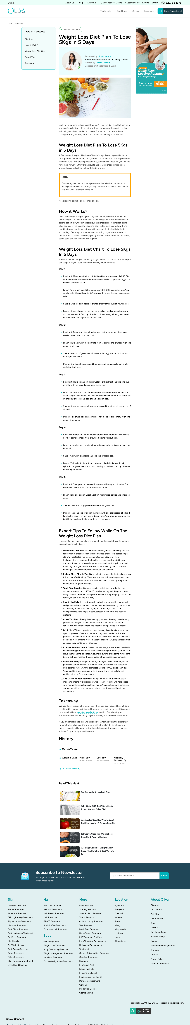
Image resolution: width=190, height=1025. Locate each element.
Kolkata (118, 896)
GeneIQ (83, 963)
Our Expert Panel (158, 910)
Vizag (117, 903)
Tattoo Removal (86, 896)
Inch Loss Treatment (53, 935)
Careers (154, 919)
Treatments (105, 11)
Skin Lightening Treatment (20, 896)
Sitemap (155, 928)
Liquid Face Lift (86, 947)
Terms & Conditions (160, 942)
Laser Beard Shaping (17, 943)
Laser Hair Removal (17, 884)
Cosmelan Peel (86, 971)
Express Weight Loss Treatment (58, 939)
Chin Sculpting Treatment (91, 899)
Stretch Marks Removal (90, 892)
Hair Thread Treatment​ (54, 892)
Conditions (122, 11)
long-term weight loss (87, 712)
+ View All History (71, 768)
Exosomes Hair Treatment (56, 907)
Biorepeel (83, 939)
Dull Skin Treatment (17, 915)
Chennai (119, 892)
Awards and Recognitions (163, 924)
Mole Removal (86, 884)
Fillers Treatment (16, 935)
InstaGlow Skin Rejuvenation (92, 919)
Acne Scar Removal (17, 892)
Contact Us (156, 933)
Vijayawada (120, 907)
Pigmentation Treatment (19, 899)
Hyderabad (120, 884)
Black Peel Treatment (89, 907)
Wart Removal (85, 903)
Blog (81, 2)
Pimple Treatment (16, 888)
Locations (148, 11)
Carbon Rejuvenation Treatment (94, 931)
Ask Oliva (91, 2)
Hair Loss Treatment (53, 884)
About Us (155, 883)
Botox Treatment (16, 931)
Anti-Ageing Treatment (19, 927)
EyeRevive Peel (86, 943)
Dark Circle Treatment (18, 907)
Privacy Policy (157, 937)
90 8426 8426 (150, 981)
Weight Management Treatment (59, 932)
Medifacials (13, 919)
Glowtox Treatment (88, 935)
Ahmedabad (120, 919)
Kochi (117, 915)
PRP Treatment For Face (90, 915)
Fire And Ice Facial (88, 951)
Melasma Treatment (17, 903)
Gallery (135, 11)
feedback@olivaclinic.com (171, 981)
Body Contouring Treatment (57, 928)
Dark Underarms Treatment (20, 911)
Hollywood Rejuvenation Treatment (90, 925)
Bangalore (119, 888)
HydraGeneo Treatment (90, 911)
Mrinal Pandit (104, 56)
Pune (117, 899)
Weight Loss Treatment (54, 924)
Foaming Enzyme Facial (90, 955)
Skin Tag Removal (87, 888)
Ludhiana (119, 911)
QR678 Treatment (52, 899)
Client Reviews (158, 897)
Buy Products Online (112, 2)
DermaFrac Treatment (89, 959)
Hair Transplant (51, 896)
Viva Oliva (155, 906)
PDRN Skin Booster (88, 967)
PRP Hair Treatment (53, 888)
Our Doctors (156, 888)
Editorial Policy (158, 915)
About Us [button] (69, 2)
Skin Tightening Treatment (20, 939)
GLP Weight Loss (16, 923)
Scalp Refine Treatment (55, 903)
